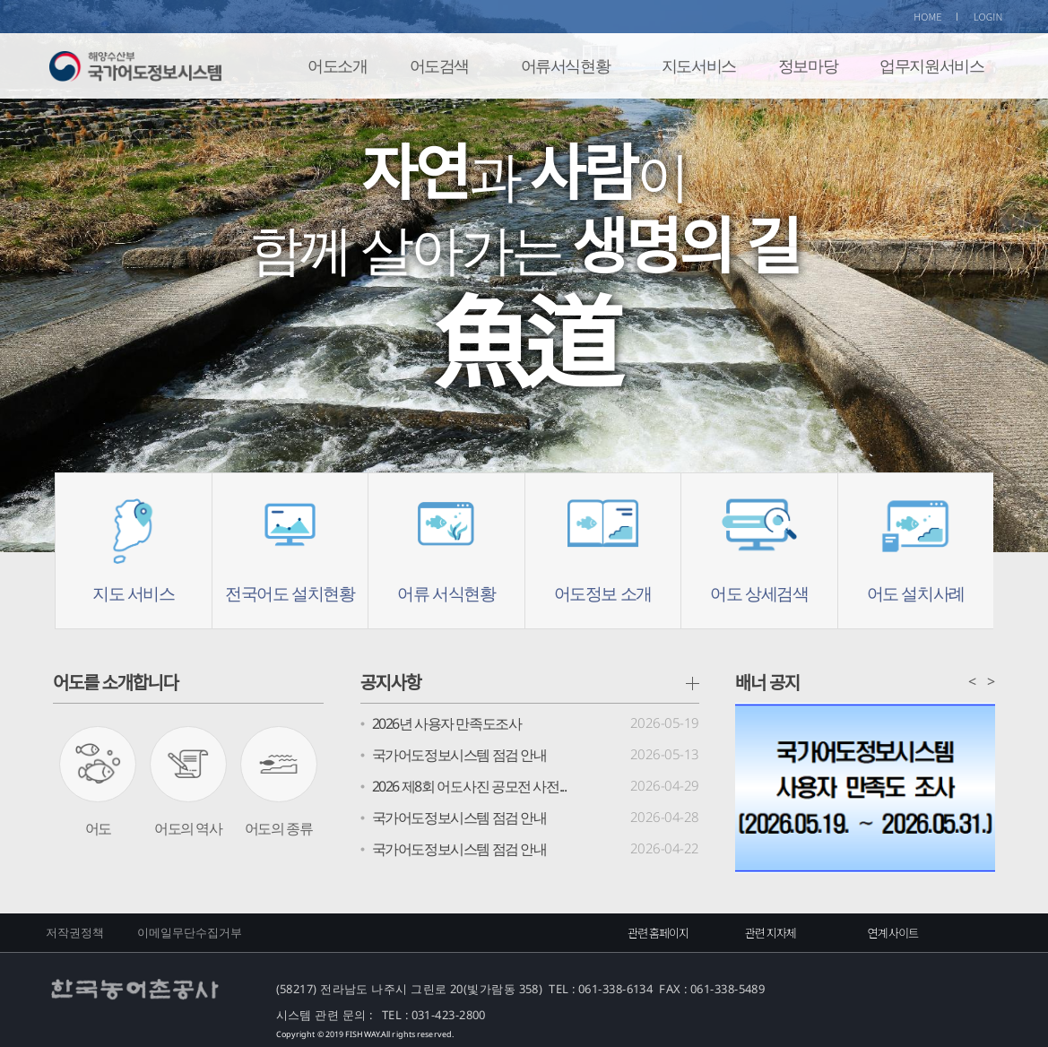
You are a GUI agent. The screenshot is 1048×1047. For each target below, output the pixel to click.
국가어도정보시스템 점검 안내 (459, 755)
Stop (1006, 124)
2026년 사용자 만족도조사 (447, 723)
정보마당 (807, 65)
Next (980, 308)
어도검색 (439, 65)
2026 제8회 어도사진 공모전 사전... (469, 786)
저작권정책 (75, 932)
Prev (68, 308)
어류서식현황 (566, 65)
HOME (928, 16)
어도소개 (337, 65)
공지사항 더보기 (692, 683)
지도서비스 (699, 65)
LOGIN (988, 16)
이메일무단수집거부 (190, 932)
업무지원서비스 (931, 65)
